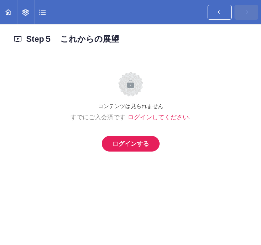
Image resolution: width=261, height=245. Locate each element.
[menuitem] (25, 12)
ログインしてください (158, 117)
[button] (8, 12)
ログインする (130, 143)
